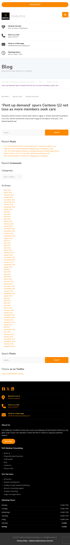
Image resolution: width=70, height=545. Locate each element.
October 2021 (8, 320)
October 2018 (8, 344)
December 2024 (9, 229)
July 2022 (7, 298)
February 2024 (9, 253)
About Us (7, 453)
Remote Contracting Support (14, 488)
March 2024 (8, 250)
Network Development (12, 482)
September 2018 (9, 346)
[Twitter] (8, 390)
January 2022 (8, 313)
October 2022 (8, 291)
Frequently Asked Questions (13, 456)
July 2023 (7, 269)
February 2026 (9, 195)
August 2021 (8, 325)
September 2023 (9, 265)
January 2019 (8, 337)
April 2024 (7, 248)
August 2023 (8, 267)
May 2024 (7, 245)
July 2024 (7, 241)
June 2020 (7, 332)
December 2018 (9, 339)
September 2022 (9, 293)
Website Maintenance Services (41, 541)
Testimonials (8, 459)
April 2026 (7, 190)
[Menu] (65, 14)
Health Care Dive (32, 96)
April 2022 (7, 305)
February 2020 (9, 334)
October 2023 (8, 262)
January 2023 (8, 284)
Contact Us (7, 465)
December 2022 (9, 286)
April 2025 (7, 219)
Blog (5, 462)
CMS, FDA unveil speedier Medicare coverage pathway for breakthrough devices (31, 151)
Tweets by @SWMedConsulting (12, 374)
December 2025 (9, 200)
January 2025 (8, 226)
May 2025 (7, 216)
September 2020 (9, 329)
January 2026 (8, 197)
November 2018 (9, 341)
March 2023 (8, 279)
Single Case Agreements (12, 494)
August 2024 (8, 238)
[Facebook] (3, 390)
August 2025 (8, 209)
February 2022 (9, 310)
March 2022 (8, 308)
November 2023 (9, 260)
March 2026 (8, 193)
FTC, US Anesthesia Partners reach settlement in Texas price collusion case (30, 146)
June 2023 (7, 272)
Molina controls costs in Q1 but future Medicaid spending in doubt (27, 153)
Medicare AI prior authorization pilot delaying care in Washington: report (29, 149)
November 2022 (9, 289)
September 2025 (9, 207)
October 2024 (8, 233)
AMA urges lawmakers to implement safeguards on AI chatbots (26, 156)
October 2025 (8, 204)
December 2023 (9, 257)
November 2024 (9, 231)
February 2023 (9, 281)
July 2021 (7, 327)
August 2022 (8, 296)
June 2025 (7, 214)
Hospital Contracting (11, 491)
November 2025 (9, 202)
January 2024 (8, 255)
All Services (7, 479)
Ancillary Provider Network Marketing (16, 485)
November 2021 (9, 317)
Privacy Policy (8, 468)
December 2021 (9, 315)
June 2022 (7, 301)
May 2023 (7, 274)
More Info (8, 441)
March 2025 (8, 221)
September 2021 (9, 322)
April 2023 (7, 277)
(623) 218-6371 (35, 4)
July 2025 (7, 212)
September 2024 (9, 236)
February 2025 (9, 224)
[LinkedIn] (12, 390)
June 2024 (7, 243)
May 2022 (7, 303)
